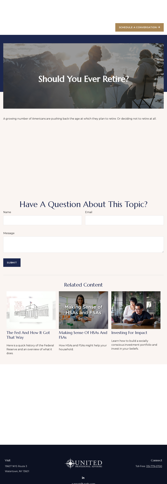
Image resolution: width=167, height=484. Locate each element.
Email (88, 202)
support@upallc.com (83, 474)
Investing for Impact (129, 322)
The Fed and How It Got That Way (28, 325)
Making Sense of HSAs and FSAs (83, 325)
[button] (80, 8)
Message (9, 223)
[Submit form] (12, 253)
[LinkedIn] (83, 468)
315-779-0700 (154, 456)
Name (7, 202)
